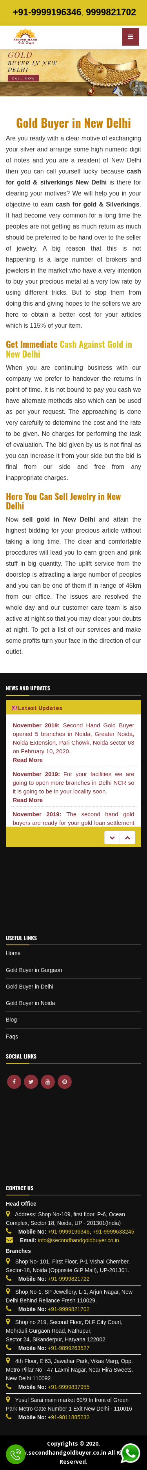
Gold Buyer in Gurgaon (34, 970)
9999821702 (111, 12)
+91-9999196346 (47, 12)
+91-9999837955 (68, 1387)
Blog (11, 1019)
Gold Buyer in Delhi (29, 986)
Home (13, 953)
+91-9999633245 (112, 1231)
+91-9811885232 (68, 1417)
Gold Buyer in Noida (30, 1003)
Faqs (12, 1036)
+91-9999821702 (68, 1309)
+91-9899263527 (68, 1348)
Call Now (23, 78)
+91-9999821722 (68, 1279)
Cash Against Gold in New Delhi (69, 349)
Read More (28, 759)
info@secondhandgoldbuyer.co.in (78, 1240)
